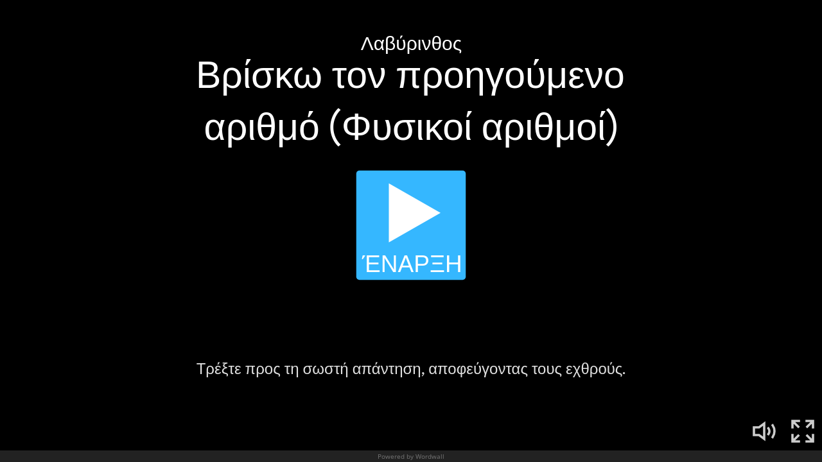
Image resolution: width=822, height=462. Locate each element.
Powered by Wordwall (411, 456)
